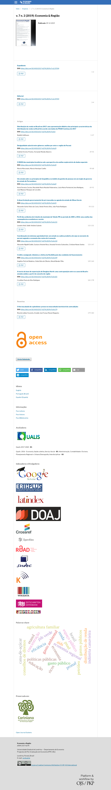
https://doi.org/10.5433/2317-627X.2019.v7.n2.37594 (40, 68)
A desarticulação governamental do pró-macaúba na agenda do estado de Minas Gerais (49, 200)
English (18, 390)
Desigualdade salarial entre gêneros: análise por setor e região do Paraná (44, 145)
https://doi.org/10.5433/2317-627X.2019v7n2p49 (38, 165)
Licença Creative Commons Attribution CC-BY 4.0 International (54, 765)
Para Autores (20, 414)
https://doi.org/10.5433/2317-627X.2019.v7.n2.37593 (40, 99)
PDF (22, 74)
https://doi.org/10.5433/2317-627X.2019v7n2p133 (39, 241)
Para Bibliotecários (22, 418)
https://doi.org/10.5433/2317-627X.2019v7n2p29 (38, 148)
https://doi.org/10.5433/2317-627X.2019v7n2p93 (38, 203)
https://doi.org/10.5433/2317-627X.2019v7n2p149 (39, 258)
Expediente (21, 65)
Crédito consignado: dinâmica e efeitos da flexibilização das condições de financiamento (49, 255)
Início (17, 9)
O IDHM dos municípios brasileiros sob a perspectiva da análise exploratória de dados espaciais (52, 162)
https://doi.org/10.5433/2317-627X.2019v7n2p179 (39, 309)
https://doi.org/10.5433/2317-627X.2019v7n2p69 (38, 184)
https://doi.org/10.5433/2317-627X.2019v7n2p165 (39, 277)
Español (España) (22, 397)
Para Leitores (20, 411)
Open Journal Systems (24, 732)
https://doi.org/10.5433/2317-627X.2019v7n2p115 (39, 222)
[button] (22, 370)
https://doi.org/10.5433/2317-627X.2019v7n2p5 (38, 132)
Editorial (20, 96)
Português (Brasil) (22, 394)
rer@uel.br (26, 758)
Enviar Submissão (24, 359)
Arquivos (25, 9)
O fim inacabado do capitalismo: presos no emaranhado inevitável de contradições (47, 307)
